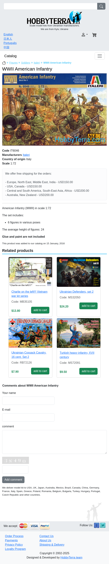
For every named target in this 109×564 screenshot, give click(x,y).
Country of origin (13, 159)
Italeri (37, 62)
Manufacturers (12, 154)
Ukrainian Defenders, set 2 (76, 291)
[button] (72, 34)
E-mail (6, 409)
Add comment (13, 479)
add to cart (40, 310)
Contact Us (46, 536)
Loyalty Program (15, 548)
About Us (45, 540)
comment (8, 426)
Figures (13, 62)
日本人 (8, 38)
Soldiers (25, 62)
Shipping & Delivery (52, 544)
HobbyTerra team (71, 557)
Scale (6, 163)
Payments (11, 540)
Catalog (10, 56)
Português (10, 43)
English (8, 34)
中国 (6, 47)
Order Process (14, 536)
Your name (9, 392)
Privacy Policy (14, 544)
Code (5, 150)
